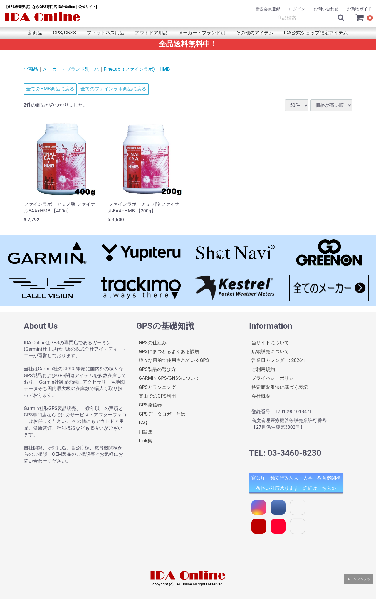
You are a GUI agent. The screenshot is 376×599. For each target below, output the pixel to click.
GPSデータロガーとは (162, 413)
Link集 (145, 440)
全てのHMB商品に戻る (50, 89)
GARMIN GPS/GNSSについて (169, 378)
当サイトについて (270, 342)
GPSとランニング (157, 387)
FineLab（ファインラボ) (129, 69)
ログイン (297, 8)
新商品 (35, 33)
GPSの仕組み (153, 342)
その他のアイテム (254, 33)
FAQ (143, 423)
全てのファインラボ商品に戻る (113, 89)
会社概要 (260, 396)
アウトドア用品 (151, 33)
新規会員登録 (268, 8)
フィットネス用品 (105, 33)
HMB (165, 69)
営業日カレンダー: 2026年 (279, 360)
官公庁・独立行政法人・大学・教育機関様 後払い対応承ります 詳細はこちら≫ (296, 483)
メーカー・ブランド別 (201, 33)
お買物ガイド (359, 8)
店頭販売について (270, 351)
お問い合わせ (326, 8)
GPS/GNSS (64, 33)
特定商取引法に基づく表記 (279, 387)
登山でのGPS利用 (157, 396)
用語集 (146, 431)
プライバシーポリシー (274, 378)
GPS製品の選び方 (157, 369)
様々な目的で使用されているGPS (174, 360)
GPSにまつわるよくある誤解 (169, 351)
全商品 (31, 69)
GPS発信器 (150, 405)
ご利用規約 (263, 369)
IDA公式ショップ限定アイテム (316, 33)
